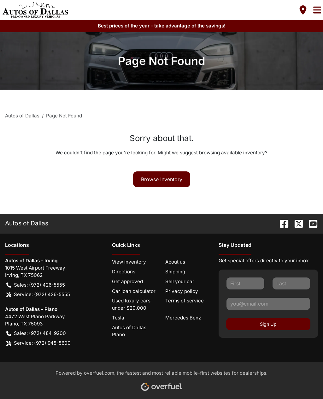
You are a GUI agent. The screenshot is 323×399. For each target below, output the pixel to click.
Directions (123, 272)
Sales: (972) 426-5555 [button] (35, 285)
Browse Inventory (161, 179)
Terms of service (184, 301)
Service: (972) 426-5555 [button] (38, 294)
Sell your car (179, 281)
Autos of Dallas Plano (129, 331)
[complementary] (304, 380)
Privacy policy (181, 291)
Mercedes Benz (183, 318)
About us (175, 262)
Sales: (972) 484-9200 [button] (36, 333)
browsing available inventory (232, 153)
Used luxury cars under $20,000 (131, 304)
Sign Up (268, 324)
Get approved (127, 281)
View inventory (129, 262)
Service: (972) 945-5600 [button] (38, 343)
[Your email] (268, 303)
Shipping (175, 272)
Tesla (118, 318)
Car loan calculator (134, 291)
